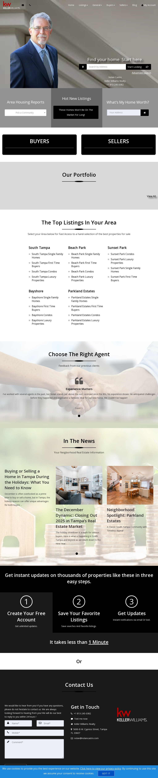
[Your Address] (124, 111)
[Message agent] (90, 704)
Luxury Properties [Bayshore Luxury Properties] (42, 307)
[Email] (50, 709)
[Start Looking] (138, 68)
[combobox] (25, 111)
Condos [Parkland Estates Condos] (85, 302)
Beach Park (77, 243)
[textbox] (25, 111)
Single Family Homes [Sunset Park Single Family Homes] (125, 261)
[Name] (18, 709)
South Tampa (40, 243)
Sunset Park (118, 243)
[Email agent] (90, 723)
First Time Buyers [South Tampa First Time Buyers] (46, 257)
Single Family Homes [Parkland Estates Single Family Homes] (84, 288)
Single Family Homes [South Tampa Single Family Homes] (47, 250)
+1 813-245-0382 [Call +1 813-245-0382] (115, 84)
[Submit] (16, 752)
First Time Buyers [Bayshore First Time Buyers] (43, 296)
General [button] (97, 6)
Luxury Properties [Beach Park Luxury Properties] (82, 269)
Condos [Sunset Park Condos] (122, 248)
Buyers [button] (110, 6)
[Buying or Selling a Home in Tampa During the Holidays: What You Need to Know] (78, 472)
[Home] (10, 6)
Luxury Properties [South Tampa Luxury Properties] (44, 269)
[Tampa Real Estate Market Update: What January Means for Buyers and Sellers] (27, 472)
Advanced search (141, 73)
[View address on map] (90, 716)
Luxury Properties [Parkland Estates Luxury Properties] (85, 307)
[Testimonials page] (79, 379)
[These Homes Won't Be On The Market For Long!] (75, 111)
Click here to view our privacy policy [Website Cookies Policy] (100, 768)
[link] (145, 111)
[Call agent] (28, 6)
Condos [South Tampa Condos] (44, 263)
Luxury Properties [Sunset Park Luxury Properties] (122, 254)
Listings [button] (83, 6)
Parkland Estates (82, 281)
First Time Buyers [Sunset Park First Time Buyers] (124, 269)
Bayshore (36, 281)
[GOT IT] (106, 773)
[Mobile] (34, 718)
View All (151, 192)
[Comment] (34, 733)
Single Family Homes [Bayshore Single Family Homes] (45, 288)
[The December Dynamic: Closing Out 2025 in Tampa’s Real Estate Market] (130, 492)
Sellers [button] (124, 6)
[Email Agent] (23, 6)
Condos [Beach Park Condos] (82, 263)
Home (71, 6)
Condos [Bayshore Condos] (42, 302)
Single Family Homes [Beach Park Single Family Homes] (85, 250)
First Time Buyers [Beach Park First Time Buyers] (84, 257)
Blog (134, 6)
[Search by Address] (115, 68)
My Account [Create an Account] (148, 6)
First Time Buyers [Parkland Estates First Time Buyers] (87, 296)
